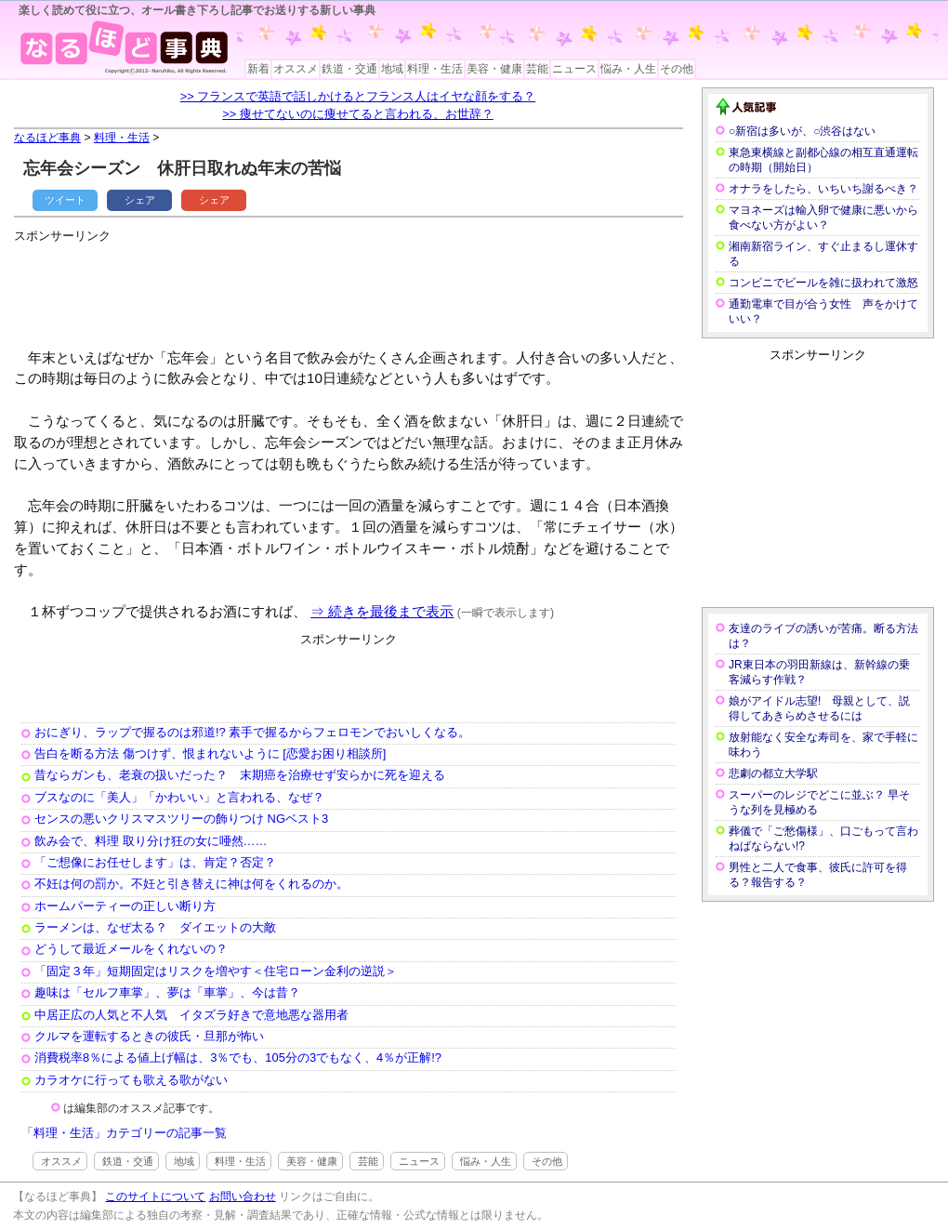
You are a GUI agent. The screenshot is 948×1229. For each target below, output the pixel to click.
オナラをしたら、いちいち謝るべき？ (823, 188)
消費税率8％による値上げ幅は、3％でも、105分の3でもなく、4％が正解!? (237, 1057)
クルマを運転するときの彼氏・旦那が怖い (149, 1036)
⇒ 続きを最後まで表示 (382, 611)
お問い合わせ (242, 1196)
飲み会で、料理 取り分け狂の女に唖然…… (150, 841)
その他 (676, 68)
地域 (392, 68)
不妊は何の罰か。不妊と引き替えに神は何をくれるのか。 (191, 884)
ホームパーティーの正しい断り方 (125, 906)
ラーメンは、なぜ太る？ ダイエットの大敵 (155, 927)
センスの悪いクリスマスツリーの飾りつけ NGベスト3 (181, 819)
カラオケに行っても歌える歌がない (131, 1080)
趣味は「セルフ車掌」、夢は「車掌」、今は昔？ (167, 992)
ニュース (574, 68)
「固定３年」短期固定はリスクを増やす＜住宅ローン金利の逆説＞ (215, 971)
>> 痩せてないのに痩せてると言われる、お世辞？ (358, 114)
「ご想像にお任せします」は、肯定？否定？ (155, 862)
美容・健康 (494, 68)
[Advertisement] (352, 288)
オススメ (295, 68)
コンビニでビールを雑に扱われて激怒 (823, 282)
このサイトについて (155, 1196)
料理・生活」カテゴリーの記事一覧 (130, 1133)
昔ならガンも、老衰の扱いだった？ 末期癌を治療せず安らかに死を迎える (239, 775)
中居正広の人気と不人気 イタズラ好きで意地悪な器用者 (191, 1015)
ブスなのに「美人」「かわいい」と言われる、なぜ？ (179, 797)
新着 (258, 68)
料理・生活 (435, 68)
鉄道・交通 (349, 68)
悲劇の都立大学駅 (773, 773)
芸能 (537, 68)
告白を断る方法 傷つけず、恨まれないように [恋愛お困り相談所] (210, 753)
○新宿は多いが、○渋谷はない (802, 131)
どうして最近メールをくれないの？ (131, 949)
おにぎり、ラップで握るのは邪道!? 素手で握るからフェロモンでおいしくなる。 (252, 732)
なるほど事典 (47, 137)
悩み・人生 (628, 68)
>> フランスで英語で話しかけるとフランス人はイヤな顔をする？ (358, 96)
